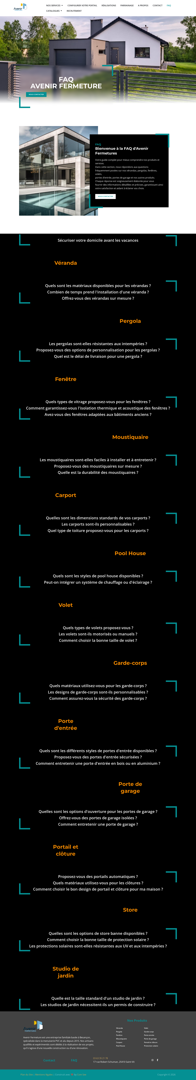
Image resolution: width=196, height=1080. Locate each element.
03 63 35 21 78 (100, 1058)
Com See (81, 1074)
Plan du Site (26, 1074)
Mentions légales (44, 1074)
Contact (49, 1060)
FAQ (74, 1060)
